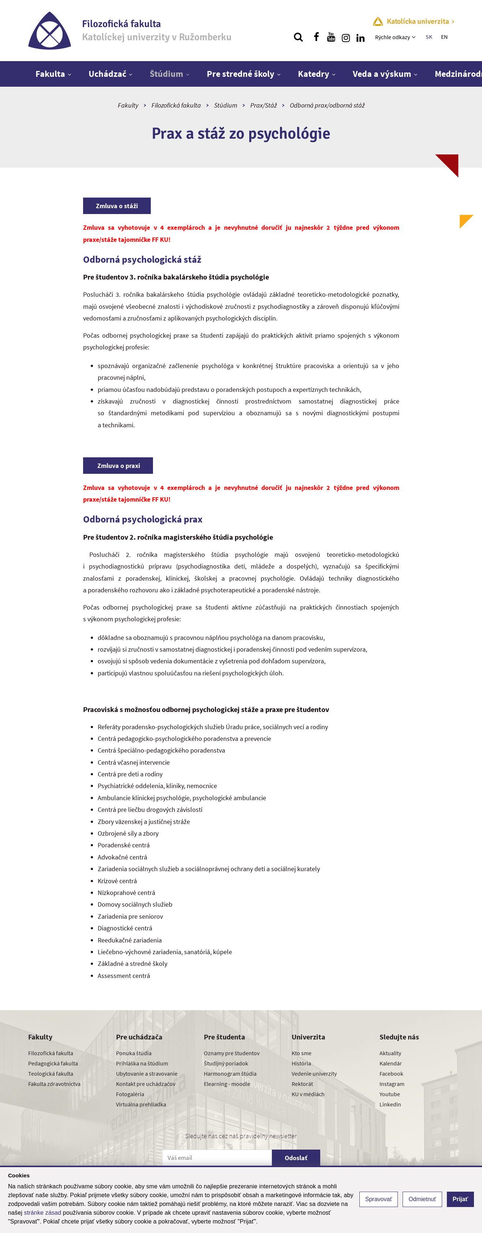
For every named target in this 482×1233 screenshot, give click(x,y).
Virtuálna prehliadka (141, 1104)
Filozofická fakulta (176, 105)
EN (444, 36)
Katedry (313, 73)
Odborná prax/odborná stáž (327, 105)
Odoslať (296, 1158)
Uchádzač (107, 73)
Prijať (460, 1199)
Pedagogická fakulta (53, 1063)
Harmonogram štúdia (230, 1073)
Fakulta (50, 73)
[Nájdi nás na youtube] (331, 37)
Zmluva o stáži (117, 206)
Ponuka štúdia (134, 1053)
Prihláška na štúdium (142, 1063)
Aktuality (390, 1053)
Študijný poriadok (226, 1063)
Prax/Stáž (263, 105)
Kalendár (391, 1063)
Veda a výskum (382, 73)
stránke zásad (42, 1213)
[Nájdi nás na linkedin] (360, 37)
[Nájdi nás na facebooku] (316, 37)
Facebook (391, 1073)
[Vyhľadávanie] (298, 37)
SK (429, 36)
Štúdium (166, 73)
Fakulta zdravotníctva (54, 1083)
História (301, 1063)
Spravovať (378, 1199)
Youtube (390, 1094)
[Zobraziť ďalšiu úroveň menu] (414, 37)
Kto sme (301, 1053)
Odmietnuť (422, 1199)
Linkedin (390, 1104)
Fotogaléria (130, 1094)
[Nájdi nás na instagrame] (346, 37)
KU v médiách (308, 1094)
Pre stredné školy (240, 73)
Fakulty (128, 105)
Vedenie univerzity (314, 1073)
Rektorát (302, 1083)
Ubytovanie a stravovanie (147, 1073)
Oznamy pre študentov (231, 1053)
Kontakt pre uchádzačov (145, 1083)
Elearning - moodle (227, 1083)
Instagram (392, 1083)
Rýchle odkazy (392, 37)
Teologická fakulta (50, 1073)
